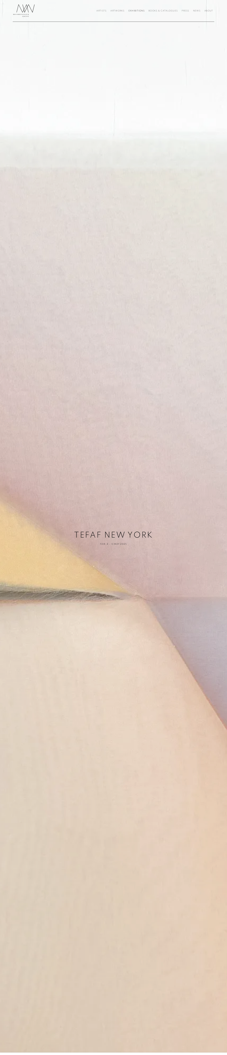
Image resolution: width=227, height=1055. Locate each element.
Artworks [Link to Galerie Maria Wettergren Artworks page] (117, 11)
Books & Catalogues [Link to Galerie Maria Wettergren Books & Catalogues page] (163, 11)
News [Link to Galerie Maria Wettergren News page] (196, 11)
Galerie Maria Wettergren (24, 10)
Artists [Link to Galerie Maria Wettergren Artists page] (101, 11)
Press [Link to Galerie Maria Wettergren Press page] (185, 11)
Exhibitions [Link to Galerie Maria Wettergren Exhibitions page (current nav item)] (137, 11)
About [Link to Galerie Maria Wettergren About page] (208, 11)
